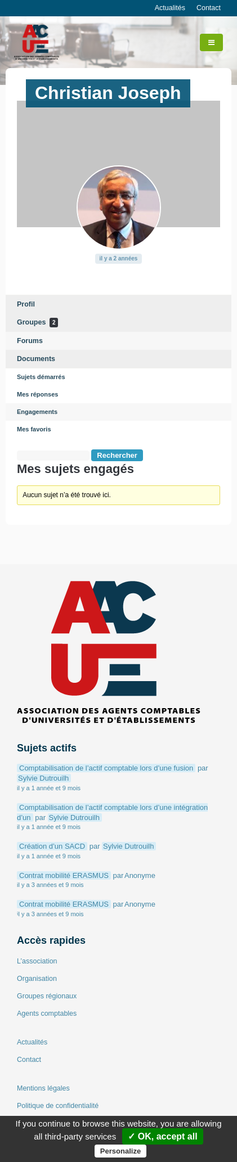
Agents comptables (47, 1013)
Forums (30, 341)
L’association (37, 961)
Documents (36, 359)
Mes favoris (34, 429)
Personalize (120, 1151)
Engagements (37, 411)
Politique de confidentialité (58, 1106)
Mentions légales (43, 1088)
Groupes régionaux (47, 996)
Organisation (37, 979)
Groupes (37, 322)
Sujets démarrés (41, 376)
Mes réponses (37, 394)
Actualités (170, 8)
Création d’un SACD (52, 846)
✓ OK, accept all (162, 1136)
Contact (208, 8)
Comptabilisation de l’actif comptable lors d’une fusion (106, 768)
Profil (26, 304)
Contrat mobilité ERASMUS (64, 875)
